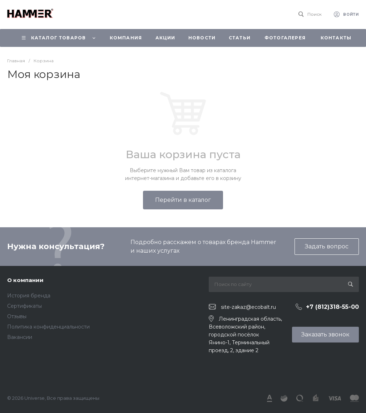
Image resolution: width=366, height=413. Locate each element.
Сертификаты (24, 306)
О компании (25, 280)
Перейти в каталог (183, 199)
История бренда (28, 295)
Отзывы (16, 316)
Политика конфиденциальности (48, 327)
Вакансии (19, 337)
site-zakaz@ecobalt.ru (248, 307)
